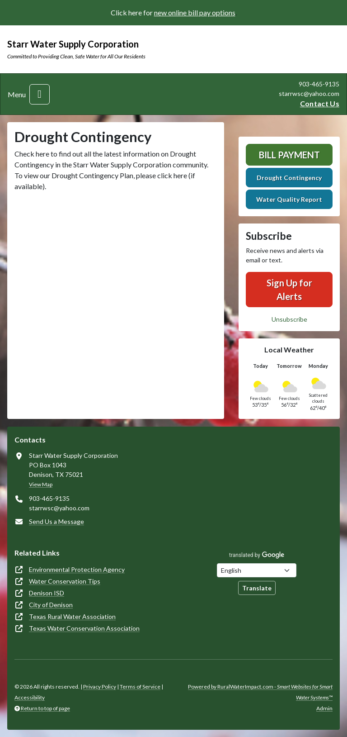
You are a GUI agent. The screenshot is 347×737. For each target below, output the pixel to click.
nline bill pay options (203, 12)
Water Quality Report (289, 199)
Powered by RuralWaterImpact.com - (260, 692)
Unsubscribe (289, 319)
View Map (40, 484)
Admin (324, 708)
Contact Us (319, 103)
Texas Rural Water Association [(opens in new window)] (72, 616)
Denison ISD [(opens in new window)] (46, 593)
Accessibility (29, 697)
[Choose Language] (256, 570)
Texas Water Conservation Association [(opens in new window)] (84, 628)
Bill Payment (289, 154)
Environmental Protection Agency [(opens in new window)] (77, 569)
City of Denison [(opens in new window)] (51, 605)
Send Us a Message (56, 521)
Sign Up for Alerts (289, 289)
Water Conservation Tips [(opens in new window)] (64, 581)
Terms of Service (140, 686)
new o (163, 12)
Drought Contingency (289, 177)
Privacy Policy (99, 686)
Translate (257, 588)
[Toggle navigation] (39, 94)
